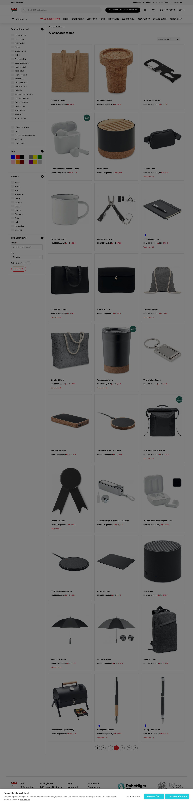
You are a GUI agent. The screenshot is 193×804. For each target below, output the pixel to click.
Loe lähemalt (25, 799)
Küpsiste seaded (133, 796)
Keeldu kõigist (154, 796)
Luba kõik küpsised (177, 796)
